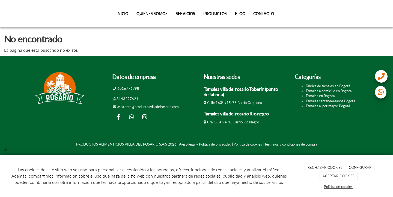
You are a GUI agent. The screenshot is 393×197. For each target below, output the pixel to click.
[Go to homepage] (2, 13)
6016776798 (128, 88)
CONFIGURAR (360, 167)
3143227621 (127, 99)
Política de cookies (248, 144)
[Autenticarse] (6, 149)
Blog (240, 13)
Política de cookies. (338, 186)
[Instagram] (144, 117)
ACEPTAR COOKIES (339, 176)
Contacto (263, 13)
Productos (215, 13)
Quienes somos (152, 13)
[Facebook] (118, 117)
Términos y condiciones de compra (290, 144)
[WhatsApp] (131, 117)
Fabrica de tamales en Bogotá (328, 86)
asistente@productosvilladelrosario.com (148, 107)
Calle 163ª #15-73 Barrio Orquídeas (235, 102)
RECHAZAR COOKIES (325, 167)
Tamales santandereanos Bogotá (330, 101)
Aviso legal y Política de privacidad (205, 144)
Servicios (185, 13)
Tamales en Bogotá (320, 96)
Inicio (122, 13)
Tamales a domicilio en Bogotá (329, 91)
